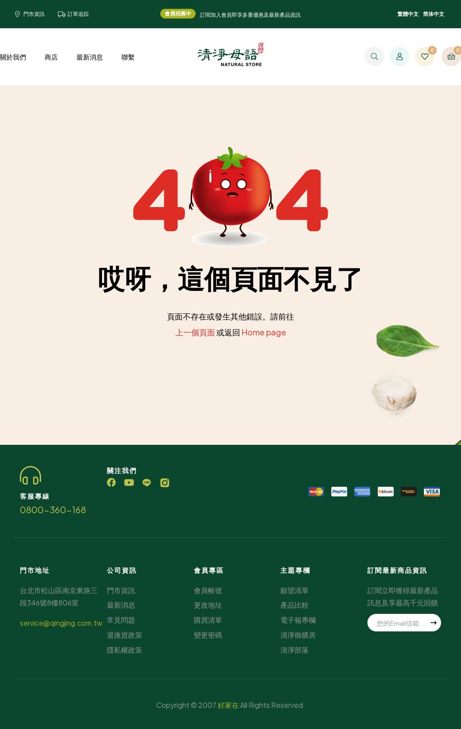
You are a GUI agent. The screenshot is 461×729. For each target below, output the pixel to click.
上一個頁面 (195, 332)
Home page (264, 332)
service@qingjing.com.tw (61, 623)
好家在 (228, 705)
